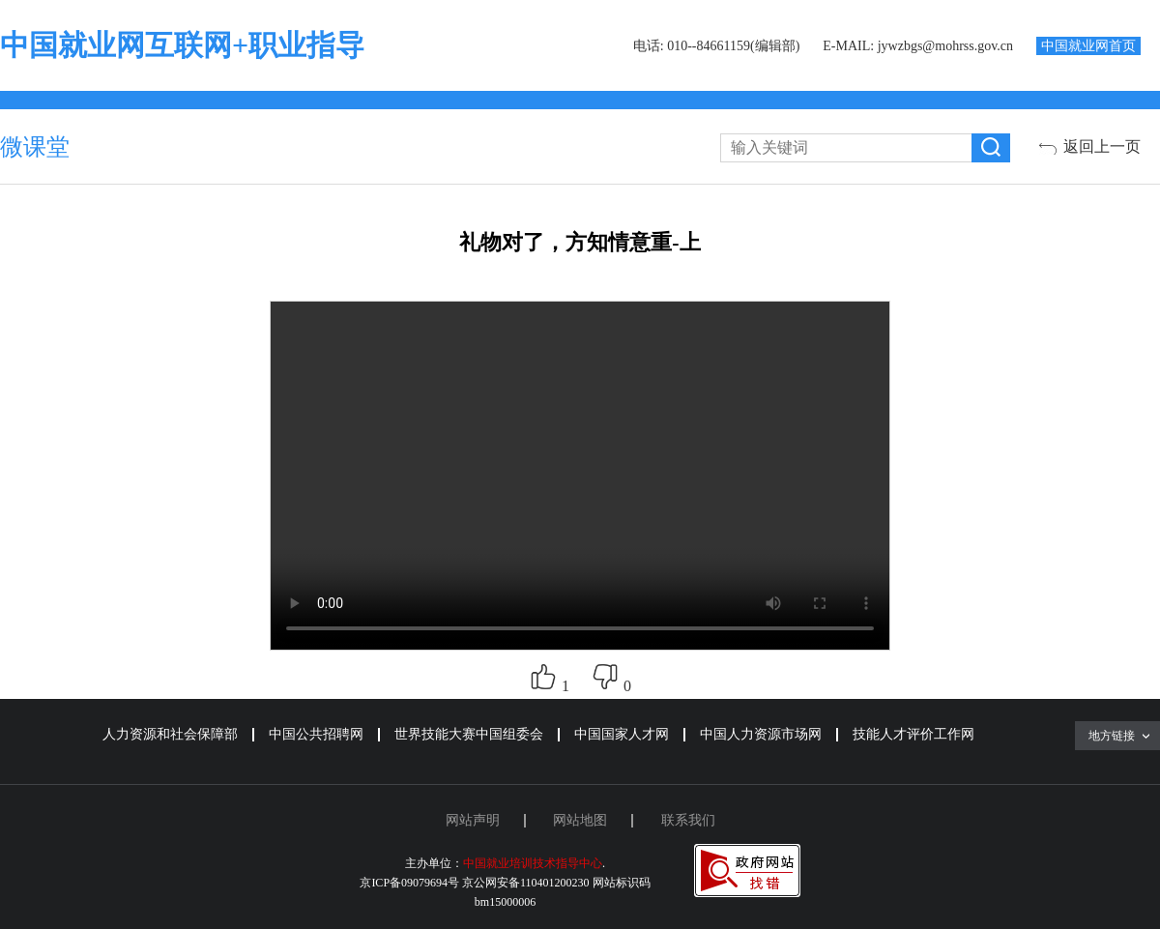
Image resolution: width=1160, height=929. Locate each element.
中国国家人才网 (621, 734)
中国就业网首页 (1088, 46)
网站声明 (473, 820)
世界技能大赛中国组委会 (468, 734)
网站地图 (580, 820)
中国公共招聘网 (316, 734)
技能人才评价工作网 (913, 734)
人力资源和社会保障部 (170, 734)
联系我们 (688, 820)
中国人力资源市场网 (761, 734)
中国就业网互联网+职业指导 (182, 45)
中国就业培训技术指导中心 (532, 863)
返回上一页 (1102, 146)
